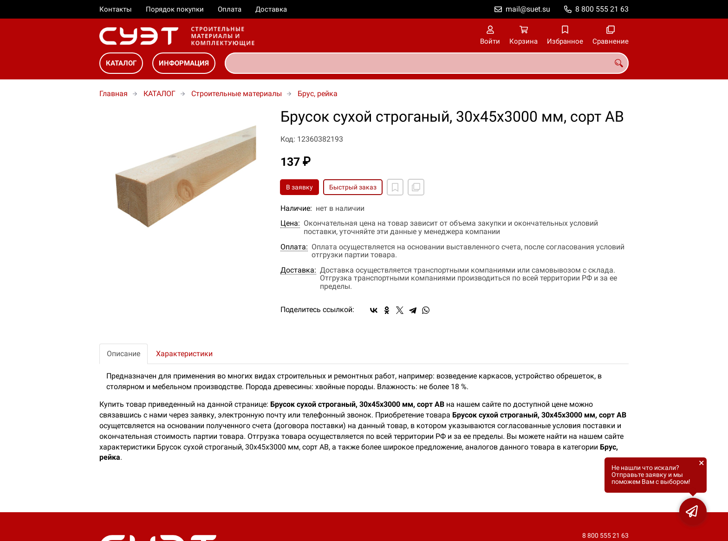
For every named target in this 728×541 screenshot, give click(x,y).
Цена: (290, 223)
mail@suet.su (528, 9)
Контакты (115, 9)
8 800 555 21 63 (602, 9)
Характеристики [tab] (184, 353)
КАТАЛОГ (121, 63)
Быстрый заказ (353, 187)
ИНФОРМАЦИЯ (184, 63)
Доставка (271, 9)
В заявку (299, 187)
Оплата (229, 9)
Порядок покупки (175, 9)
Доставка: (298, 270)
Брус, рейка (318, 93)
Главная (113, 93)
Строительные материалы (236, 93)
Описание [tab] (123, 353)
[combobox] (427, 63)
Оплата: (294, 247)
